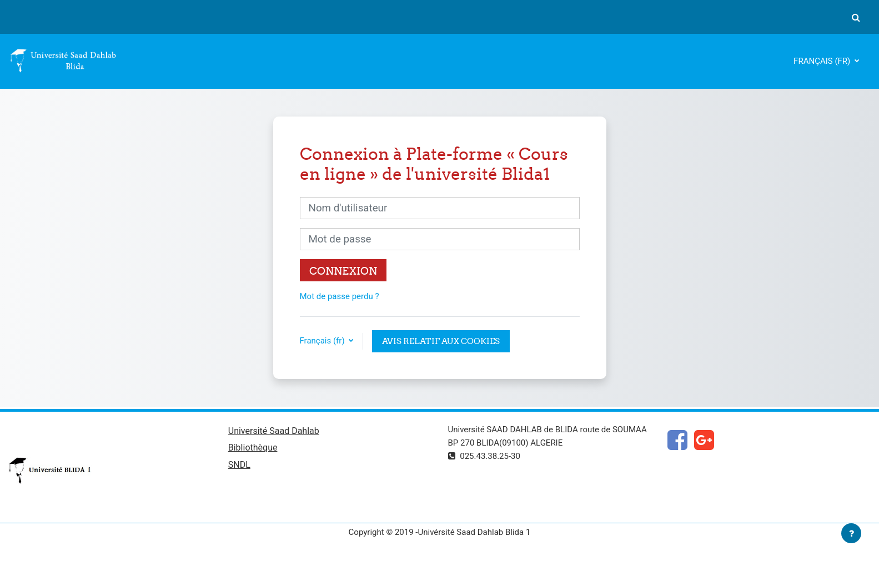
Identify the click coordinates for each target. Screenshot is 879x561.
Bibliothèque (253, 447)
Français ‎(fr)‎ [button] (323, 341)
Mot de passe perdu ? (339, 296)
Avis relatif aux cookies (441, 341)
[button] (855, 17)
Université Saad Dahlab (273, 431)
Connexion (343, 270)
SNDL (239, 464)
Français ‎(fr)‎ (822, 61)
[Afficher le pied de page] (851, 533)
